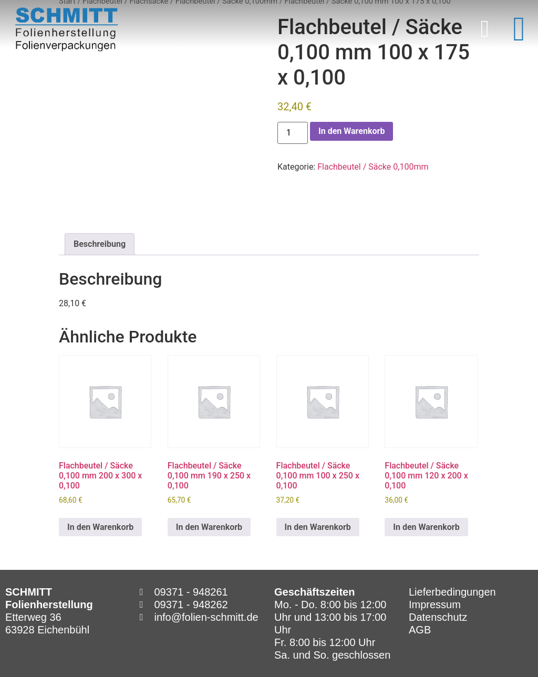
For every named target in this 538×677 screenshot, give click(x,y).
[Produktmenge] (292, 133)
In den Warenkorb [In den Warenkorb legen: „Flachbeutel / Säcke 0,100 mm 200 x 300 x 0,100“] (100, 527)
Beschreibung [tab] (100, 244)
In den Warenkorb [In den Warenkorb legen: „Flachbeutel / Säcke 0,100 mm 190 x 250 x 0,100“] (209, 527)
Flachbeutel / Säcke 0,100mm (372, 167)
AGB (420, 630)
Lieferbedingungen (452, 592)
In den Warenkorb (351, 131)
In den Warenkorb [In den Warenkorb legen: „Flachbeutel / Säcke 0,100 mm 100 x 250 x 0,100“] (318, 527)
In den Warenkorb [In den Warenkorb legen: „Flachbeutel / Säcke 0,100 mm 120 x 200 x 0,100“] (426, 527)
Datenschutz (438, 617)
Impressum (435, 604)
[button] (484, 29)
